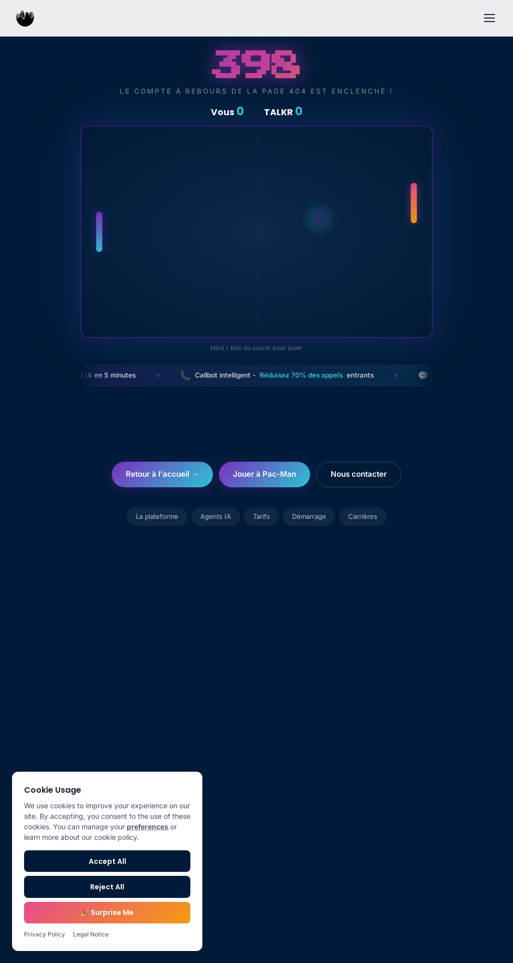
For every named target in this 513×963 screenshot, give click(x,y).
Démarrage (309, 516)
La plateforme (157, 516)
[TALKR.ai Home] (25, 18)
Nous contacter (359, 474)
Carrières (362, 516)
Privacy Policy (44, 934)
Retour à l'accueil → (162, 474)
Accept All (107, 861)
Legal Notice (91, 934)
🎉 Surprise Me (107, 912)
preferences (147, 826)
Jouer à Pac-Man (264, 474)
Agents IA (215, 516)
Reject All (107, 887)
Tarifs (261, 516)
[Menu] (489, 18)
